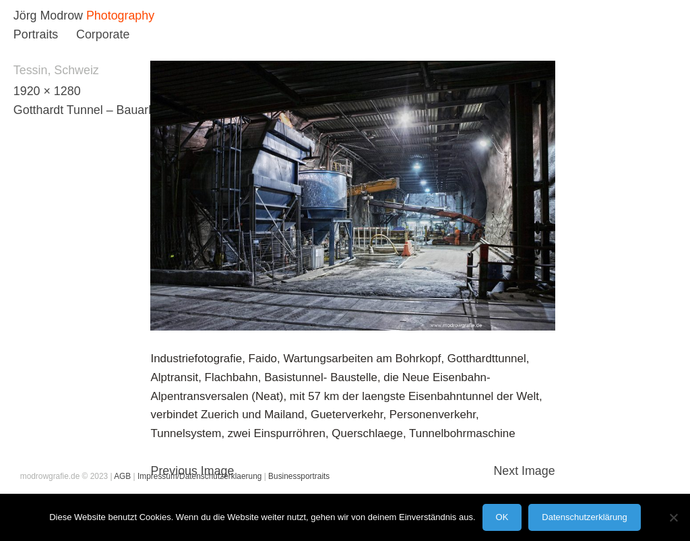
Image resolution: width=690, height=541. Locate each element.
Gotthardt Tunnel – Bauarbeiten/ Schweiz (122, 110)
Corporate (102, 34)
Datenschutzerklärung (584, 517)
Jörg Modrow (48, 15)
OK (502, 517)
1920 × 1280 (47, 91)
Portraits (35, 34)
